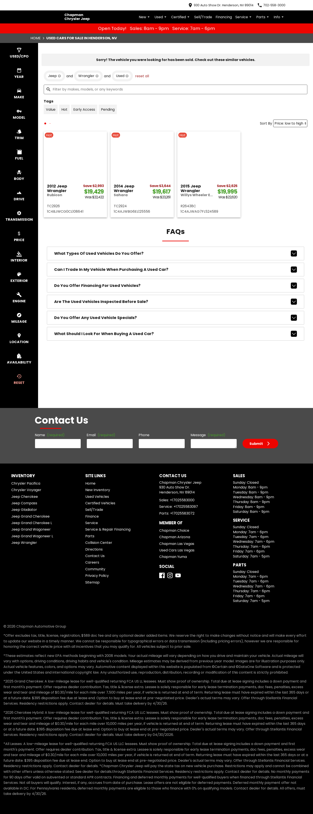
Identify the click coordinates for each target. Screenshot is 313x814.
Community (95, 569)
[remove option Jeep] (54, 102)
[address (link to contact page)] (220, 5)
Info (279, 17)
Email (101, 434)
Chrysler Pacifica (25, 483)
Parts (263, 17)
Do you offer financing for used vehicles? (175, 312)
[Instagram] (170, 575)
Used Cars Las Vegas (176, 550)
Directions (94, 549)
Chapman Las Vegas (176, 543)
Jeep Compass (24, 503)
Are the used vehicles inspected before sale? (175, 328)
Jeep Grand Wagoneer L (32, 536)
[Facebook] (162, 575)
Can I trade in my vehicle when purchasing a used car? (175, 296)
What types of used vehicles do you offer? (175, 280)
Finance (92, 516)
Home (35, 38)
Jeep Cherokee (24, 496)
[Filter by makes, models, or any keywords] (175, 116)
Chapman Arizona (174, 536)
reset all (142, 102)
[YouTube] (178, 575)
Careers (92, 562)
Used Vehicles (97, 496)
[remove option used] (122, 102)
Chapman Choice (174, 530)
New (145, 17)
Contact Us (95, 555)
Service (244, 17)
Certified (181, 17)
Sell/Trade (203, 17)
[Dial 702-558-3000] (271, 5)
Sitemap (92, 582)
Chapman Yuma (173, 556)
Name (50, 434)
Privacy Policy (97, 575)
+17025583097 (186, 506)
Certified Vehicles (100, 503)
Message (208, 434)
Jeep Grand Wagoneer (31, 529)
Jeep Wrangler (24, 542)
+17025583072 (182, 513)
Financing (224, 17)
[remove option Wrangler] (88, 102)
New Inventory (97, 489)
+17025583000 (182, 500)
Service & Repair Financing (108, 529)
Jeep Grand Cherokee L (31, 522)
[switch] (19, 53)
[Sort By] (290, 150)
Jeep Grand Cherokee (30, 516)
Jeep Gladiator (24, 509)
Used (161, 17)
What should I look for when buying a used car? (175, 360)
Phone (144, 434)
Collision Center (98, 542)
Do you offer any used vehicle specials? (175, 344)
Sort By (266, 150)
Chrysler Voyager (26, 489)
